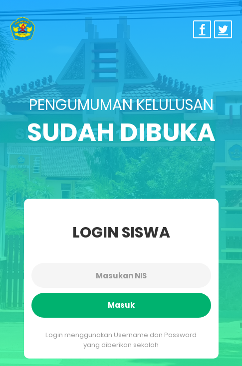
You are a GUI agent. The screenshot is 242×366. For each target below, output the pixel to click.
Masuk (121, 305)
